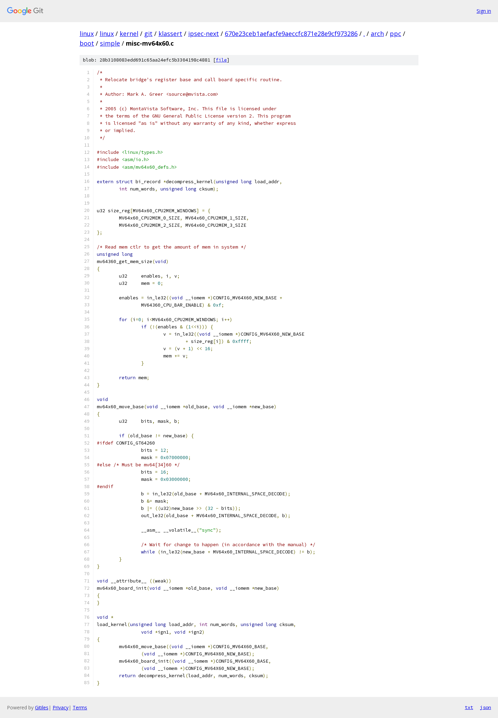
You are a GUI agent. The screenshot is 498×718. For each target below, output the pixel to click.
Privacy (60, 707)
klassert (170, 33)
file (221, 60)
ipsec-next (203, 33)
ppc (395, 33)
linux (87, 33)
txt (469, 707)
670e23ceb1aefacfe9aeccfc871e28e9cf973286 (291, 33)
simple (110, 43)
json (485, 707)
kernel (129, 33)
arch (377, 33)
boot (87, 43)
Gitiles (41, 707)
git (148, 33)
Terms (80, 707)
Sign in (484, 11)
